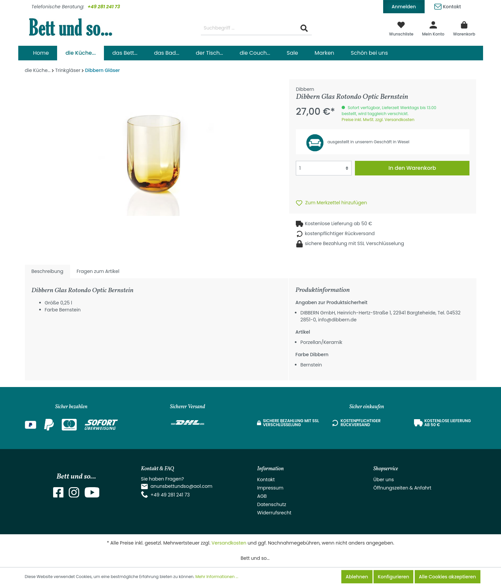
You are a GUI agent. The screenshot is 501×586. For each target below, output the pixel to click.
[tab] (47, 271)
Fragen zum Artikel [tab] (98, 271)
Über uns (384, 479)
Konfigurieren (393, 576)
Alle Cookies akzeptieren (447, 576)
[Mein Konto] (433, 28)
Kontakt (447, 5)
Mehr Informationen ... (217, 576)
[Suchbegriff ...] (249, 28)
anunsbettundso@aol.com (181, 486)
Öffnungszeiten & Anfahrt (403, 488)
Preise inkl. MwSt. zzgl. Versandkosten (378, 119)
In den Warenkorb (412, 168)
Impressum (270, 488)
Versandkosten (228, 543)
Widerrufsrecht (274, 512)
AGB (262, 496)
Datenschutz (271, 504)
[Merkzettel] (401, 28)
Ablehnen (357, 576)
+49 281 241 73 (104, 6)
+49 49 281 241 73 (170, 494)
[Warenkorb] (464, 28)
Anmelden (404, 6)
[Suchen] (304, 28)
